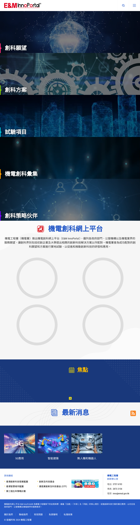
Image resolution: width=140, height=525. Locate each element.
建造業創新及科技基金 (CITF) (53, 486)
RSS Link (133, 413)
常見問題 (38, 514)
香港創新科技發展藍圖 (17, 481)
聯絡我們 (23, 514)
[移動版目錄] (134, 5)
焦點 (82, 370)
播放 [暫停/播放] (70, 398)
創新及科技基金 (46, 481)
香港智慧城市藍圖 (15, 486)
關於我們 (8, 514)
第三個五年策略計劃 (16, 491)
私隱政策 (68, 514)
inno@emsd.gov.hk (121, 493)
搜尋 (123, 5)
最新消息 (75, 413)
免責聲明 (53, 514)
